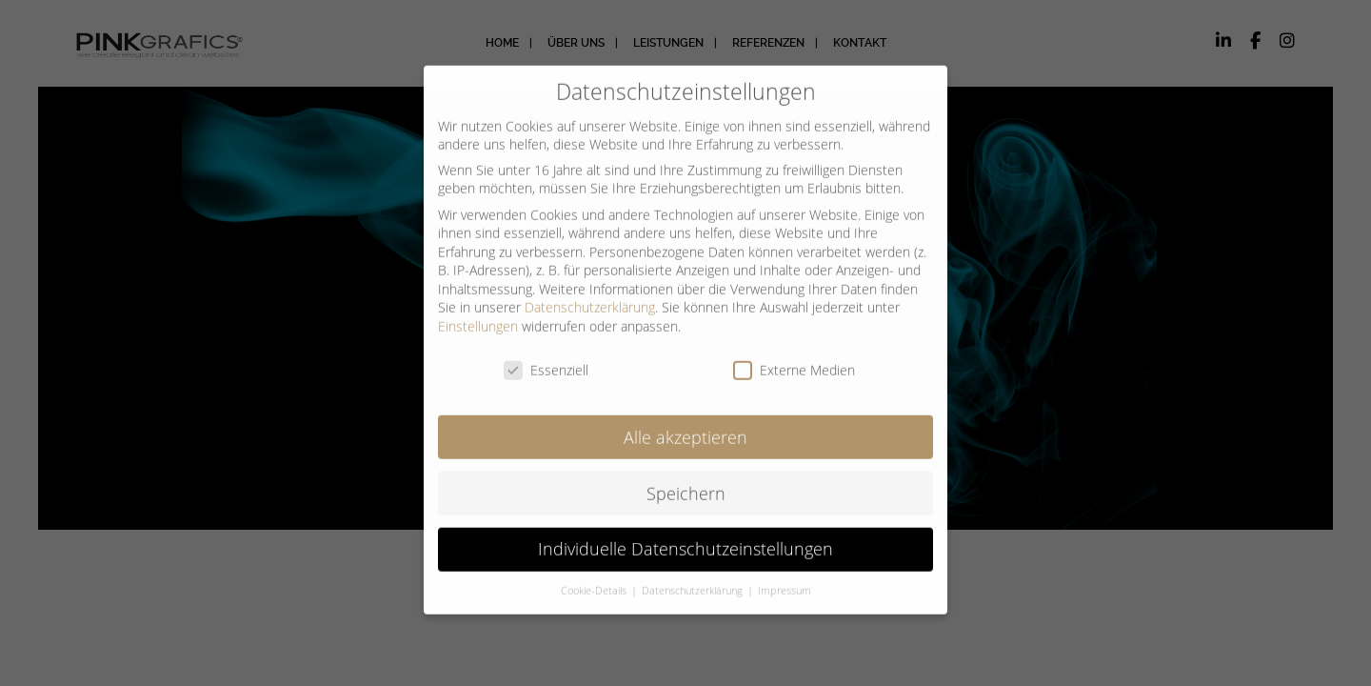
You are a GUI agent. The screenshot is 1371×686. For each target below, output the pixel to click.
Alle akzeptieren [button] (685, 424)
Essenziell (546, 357)
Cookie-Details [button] (595, 578)
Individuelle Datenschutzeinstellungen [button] (685, 536)
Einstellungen (478, 313)
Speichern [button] (685, 480)
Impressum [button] (784, 578)
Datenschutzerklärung (590, 295)
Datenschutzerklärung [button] (693, 578)
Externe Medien (794, 357)
